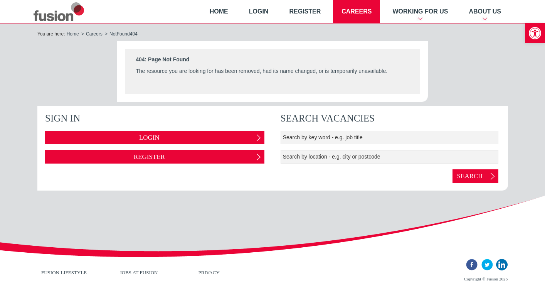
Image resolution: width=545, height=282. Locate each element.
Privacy (209, 272)
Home (219, 11)
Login (259, 11)
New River (68, 11)
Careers (356, 11)
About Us (485, 11)
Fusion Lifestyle (64, 272)
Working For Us (420, 11)
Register (305, 11)
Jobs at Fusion (139, 272)
